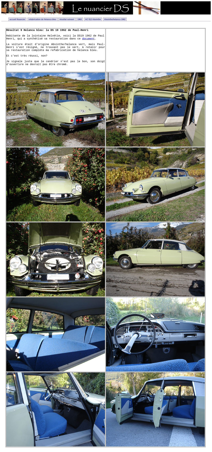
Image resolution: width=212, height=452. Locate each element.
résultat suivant (67, 19)
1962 (79, 19)
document (88, 38)
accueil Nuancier (17, 19)
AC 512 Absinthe (93, 19)
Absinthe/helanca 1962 (114, 19)
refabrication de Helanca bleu (43, 19)
